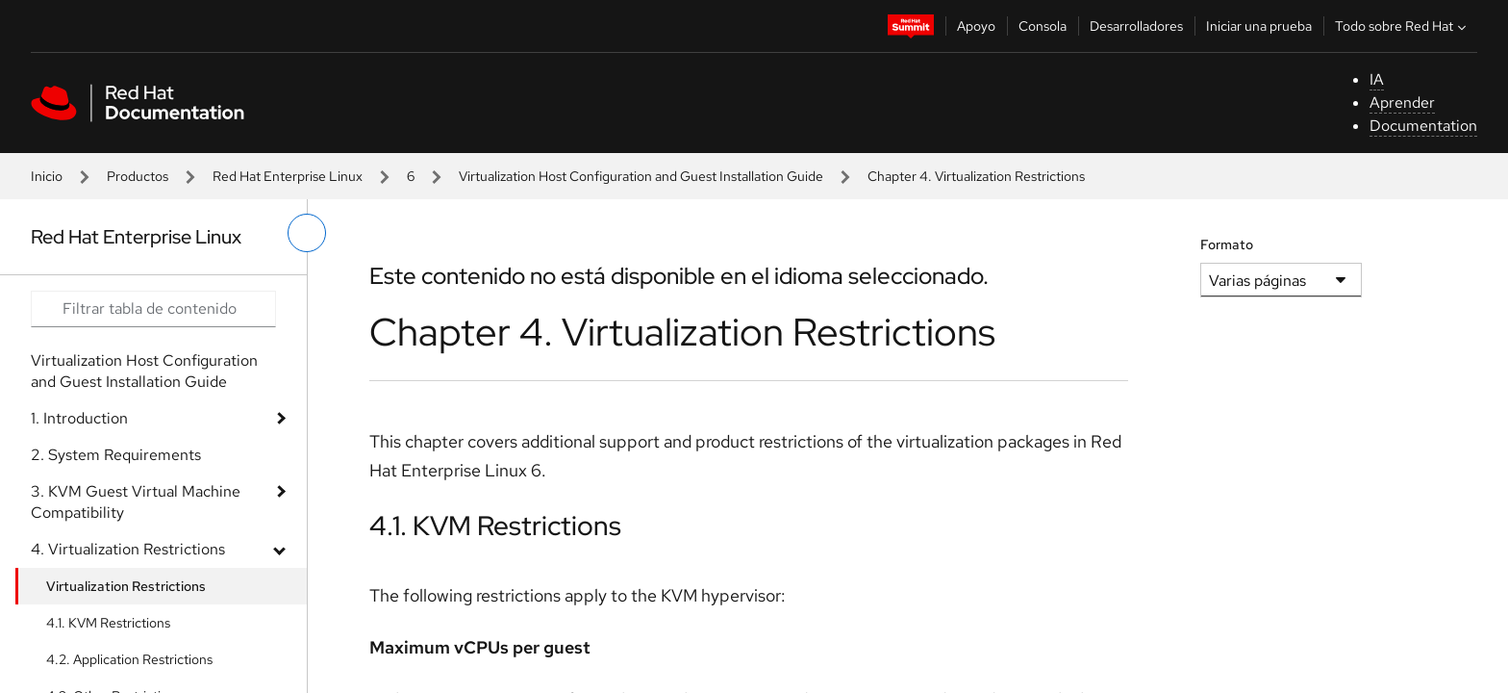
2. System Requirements (116, 455)
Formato (1226, 244)
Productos (137, 176)
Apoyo (976, 26)
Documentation (1423, 126)
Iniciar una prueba (1259, 26)
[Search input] (153, 309)
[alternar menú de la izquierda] (307, 233)
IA (1377, 79)
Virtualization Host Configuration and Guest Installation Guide (641, 176)
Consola (1042, 26)
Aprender (1402, 102)
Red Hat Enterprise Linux (288, 176)
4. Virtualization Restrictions (128, 549)
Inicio (47, 176)
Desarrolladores (1136, 26)
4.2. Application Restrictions (129, 659)
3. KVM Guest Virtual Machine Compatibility (135, 502)
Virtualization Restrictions (126, 586)
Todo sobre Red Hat (1402, 26)
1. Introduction (79, 418)
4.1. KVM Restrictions (108, 622)
